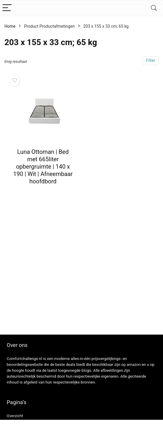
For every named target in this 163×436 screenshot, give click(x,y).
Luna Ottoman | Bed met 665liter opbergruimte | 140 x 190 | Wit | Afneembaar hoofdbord (43, 166)
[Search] (154, 8)
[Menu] (7, 8)
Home (10, 26)
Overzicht (15, 416)
